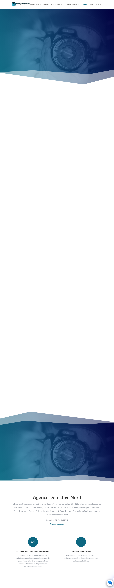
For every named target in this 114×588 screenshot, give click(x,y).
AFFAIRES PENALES (73, 4)
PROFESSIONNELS (35, 4)
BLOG (91, 4)
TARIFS (84, 4)
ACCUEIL (23, 4)
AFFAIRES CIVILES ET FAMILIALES (53, 4)
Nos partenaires (57, 524)
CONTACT (99, 4)
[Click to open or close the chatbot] (110, 583)
